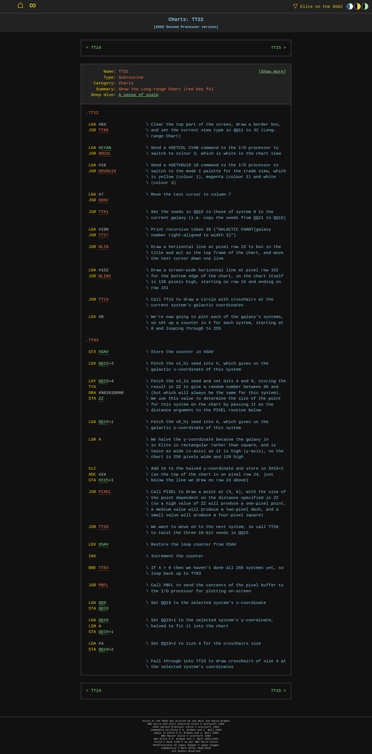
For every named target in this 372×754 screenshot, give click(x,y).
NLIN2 (104, 276)
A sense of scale (138, 95)
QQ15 (103, 364)
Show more (272, 72)
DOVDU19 (107, 171)
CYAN (106, 148)
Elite (317, 6)
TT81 (103, 212)
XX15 (103, 480)
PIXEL (104, 492)
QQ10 (103, 620)
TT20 (103, 527)
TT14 (103, 300)
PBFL (103, 585)
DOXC (103, 200)
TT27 (103, 235)
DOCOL (104, 154)
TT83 (103, 568)
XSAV (103, 352)
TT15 (276, 48)
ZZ (100, 399)
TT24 (96, 48)
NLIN (103, 247)
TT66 (103, 130)
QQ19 (103, 609)
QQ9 (102, 603)
